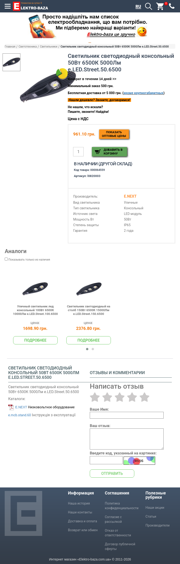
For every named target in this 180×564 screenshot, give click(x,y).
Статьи (151, 516)
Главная (10, 46)
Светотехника (28, 46)
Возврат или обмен (83, 530)
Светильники (48, 46)
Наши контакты (80, 512)
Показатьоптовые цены (114, 134)
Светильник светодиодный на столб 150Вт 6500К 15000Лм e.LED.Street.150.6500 (88, 310)
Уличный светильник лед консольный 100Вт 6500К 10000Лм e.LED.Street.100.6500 (35, 310)
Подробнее (35, 340)
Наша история (79, 503)
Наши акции (155, 507)
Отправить (112, 473)
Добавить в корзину (113, 151)
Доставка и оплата (82, 521)
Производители (158, 525)
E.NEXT (21, 407)
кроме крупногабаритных (143, 93)
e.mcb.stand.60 (19, 415)
